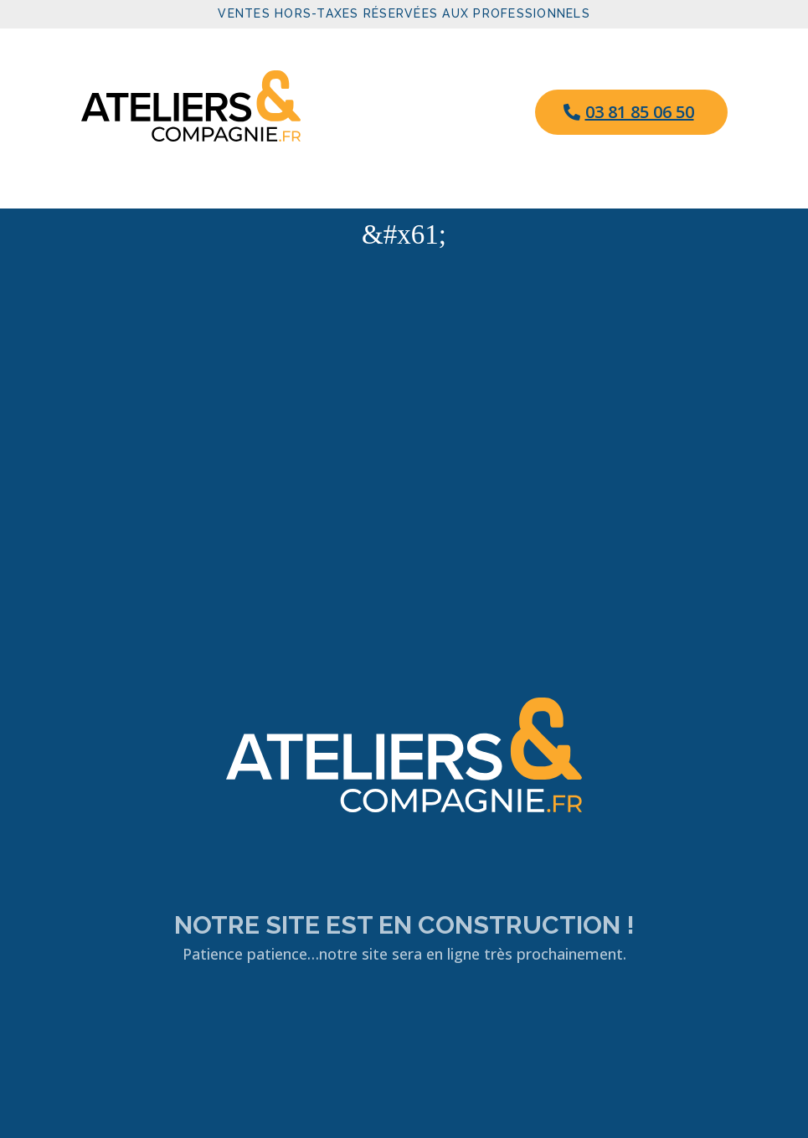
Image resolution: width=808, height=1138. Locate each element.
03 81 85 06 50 (639, 111)
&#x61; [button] (404, 234)
